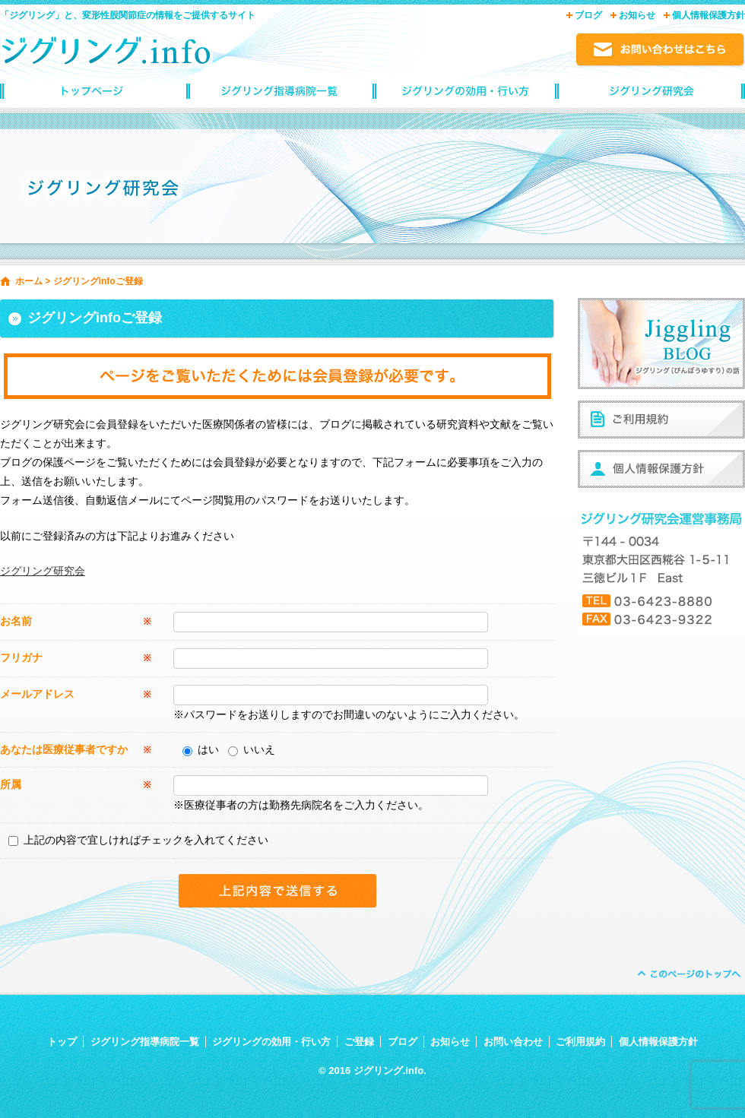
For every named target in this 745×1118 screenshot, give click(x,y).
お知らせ (637, 15)
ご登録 (359, 1041)
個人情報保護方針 (708, 15)
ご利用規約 (580, 1041)
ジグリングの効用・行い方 (465, 95)
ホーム (29, 281)
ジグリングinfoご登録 (652, 95)
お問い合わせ (513, 1041)
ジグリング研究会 (42, 571)
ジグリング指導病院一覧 (279, 95)
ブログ (588, 15)
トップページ (93, 95)
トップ (62, 1041)
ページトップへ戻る (688, 973)
